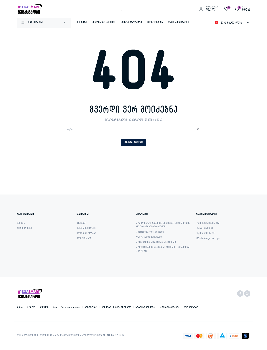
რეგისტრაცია (24, 228)
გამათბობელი (123, 308)
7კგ (55, 308)
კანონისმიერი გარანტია (150, 232)
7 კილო (31, 308)
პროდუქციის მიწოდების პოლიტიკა (156, 242)
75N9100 (45, 308)
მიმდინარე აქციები (104, 23)
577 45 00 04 (206, 228)
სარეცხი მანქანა (146, 308)
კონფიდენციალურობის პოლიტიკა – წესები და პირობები (162, 249)
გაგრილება (91, 308)
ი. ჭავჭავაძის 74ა (210, 223)
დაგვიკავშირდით (178, 23)
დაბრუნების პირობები (149, 237)
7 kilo (20, 308)
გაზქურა (107, 308)
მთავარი (82, 23)
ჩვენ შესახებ (155, 23)
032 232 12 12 (207, 234)
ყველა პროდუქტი (131, 23)
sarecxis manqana (71, 308)
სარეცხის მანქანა (169, 308)
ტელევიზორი (191, 308)
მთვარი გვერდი (133, 142)
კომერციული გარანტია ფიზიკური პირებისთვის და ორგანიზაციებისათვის (163, 225)
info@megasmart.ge (210, 239)
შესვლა (21, 223)
